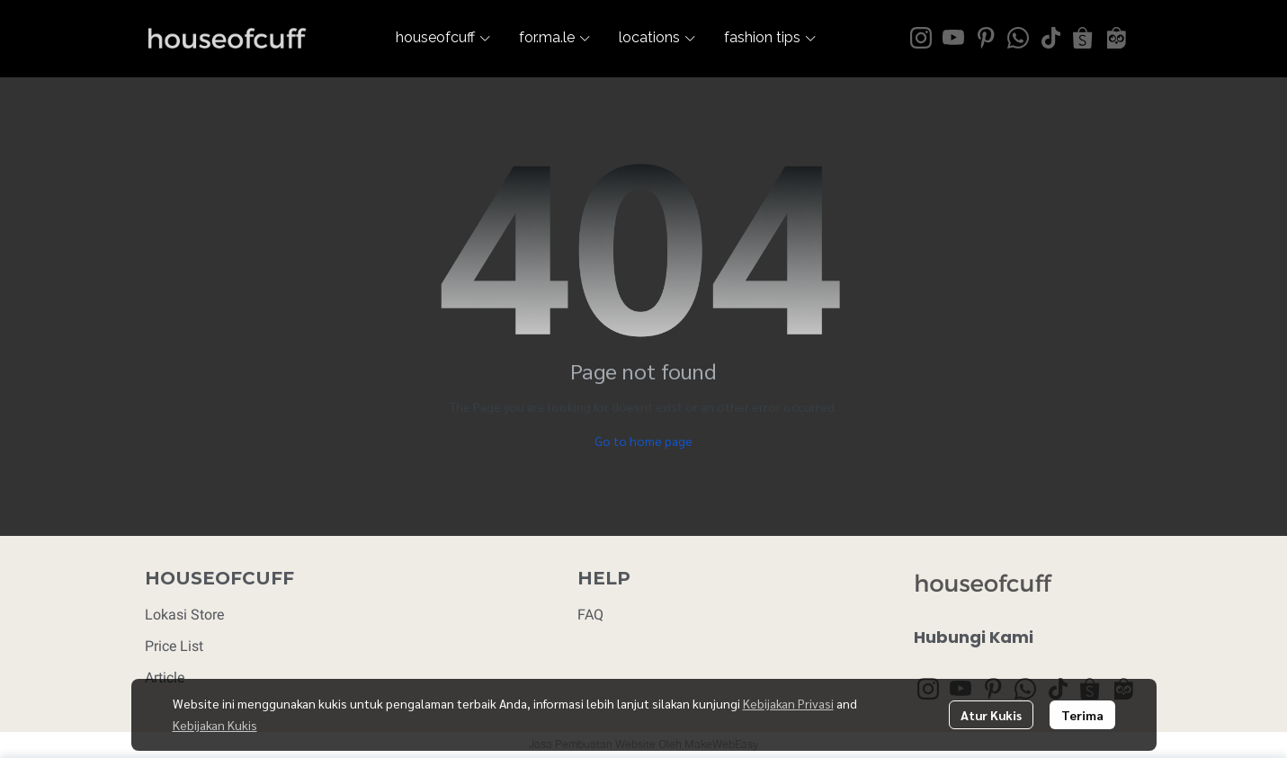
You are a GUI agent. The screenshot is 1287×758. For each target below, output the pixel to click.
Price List (174, 646)
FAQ (590, 614)
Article (164, 677)
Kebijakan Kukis (215, 725)
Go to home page (643, 441)
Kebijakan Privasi (788, 703)
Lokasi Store (184, 614)
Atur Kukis (991, 715)
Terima (1082, 715)
